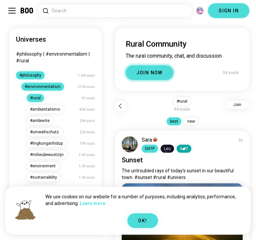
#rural (22, 60)
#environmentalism (66, 54)
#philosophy (29, 54)
